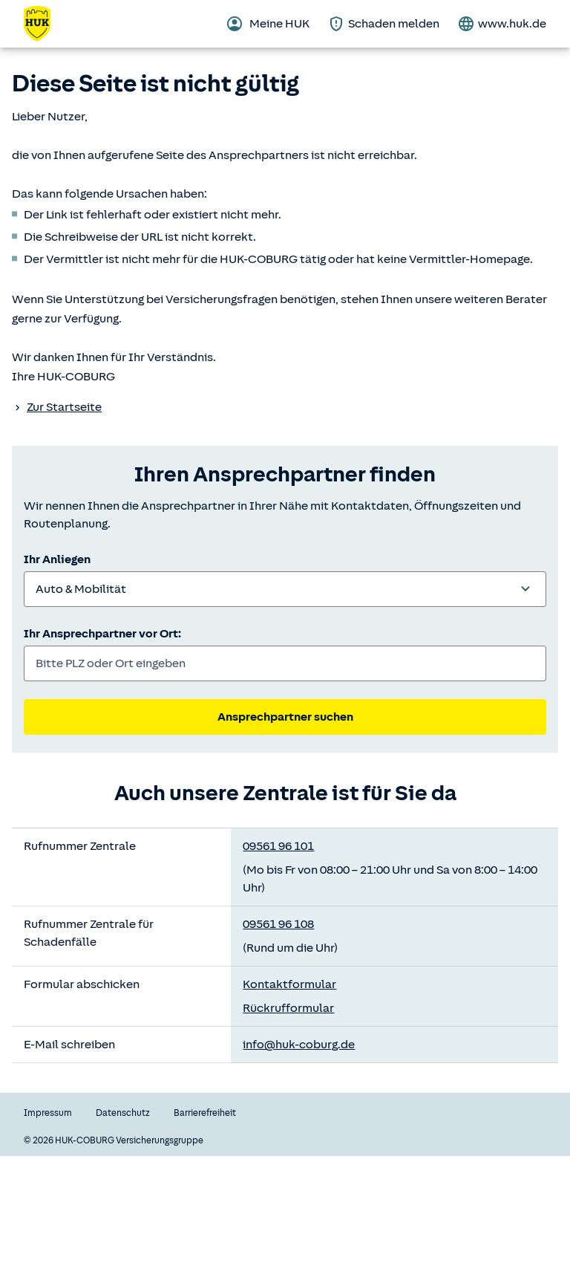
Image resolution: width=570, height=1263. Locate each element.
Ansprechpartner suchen (285, 717)
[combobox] (285, 589)
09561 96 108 (278, 924)
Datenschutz (123, 1113)
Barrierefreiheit (205, 1113)
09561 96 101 (278, 846)
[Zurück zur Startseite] (46, 24)
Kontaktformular (289, 984)
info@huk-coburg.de (299, 1044)
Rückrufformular (288, 1008)
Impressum (48, 1113)
